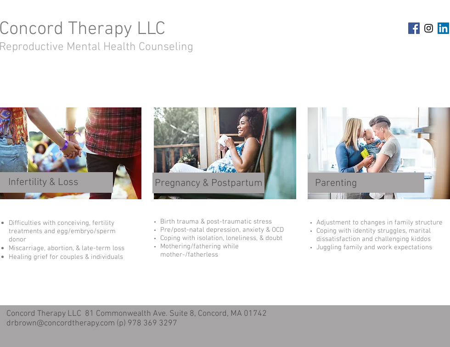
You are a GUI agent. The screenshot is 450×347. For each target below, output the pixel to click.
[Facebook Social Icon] (414, 28)
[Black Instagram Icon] (428, 28)
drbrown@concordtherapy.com (60, 323)
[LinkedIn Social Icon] (443, 28)
